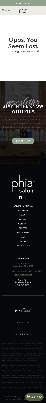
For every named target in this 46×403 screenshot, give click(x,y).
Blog (23, 241)
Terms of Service (24, 399)
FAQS (23, 237)
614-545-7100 (23, 285)
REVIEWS (23, 219)
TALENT (23, 215)
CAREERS (23, 228)
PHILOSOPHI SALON (23, 334)
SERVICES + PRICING (23, 206)
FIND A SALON (23, 3)
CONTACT (23, 223)
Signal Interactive (12, 399)
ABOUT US (23, 210)
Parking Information (23, 274)
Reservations (23, 245)
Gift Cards (23, 232)
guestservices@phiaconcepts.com (26, 270)
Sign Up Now (23, 140)
